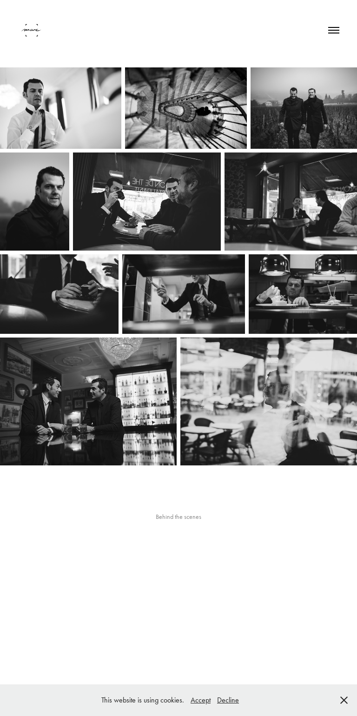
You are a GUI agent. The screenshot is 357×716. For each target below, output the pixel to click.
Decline (228, 700)
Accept (201, 700)
